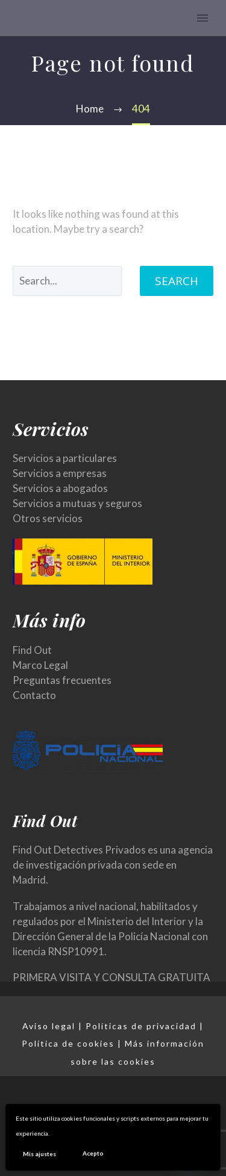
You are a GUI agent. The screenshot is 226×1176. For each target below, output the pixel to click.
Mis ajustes (39, 1153)
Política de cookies (68, 1043)
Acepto (93, 1153)
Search (176, 281)
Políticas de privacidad (141, 1026)
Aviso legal (48, 1026)
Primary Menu (202, 18)
